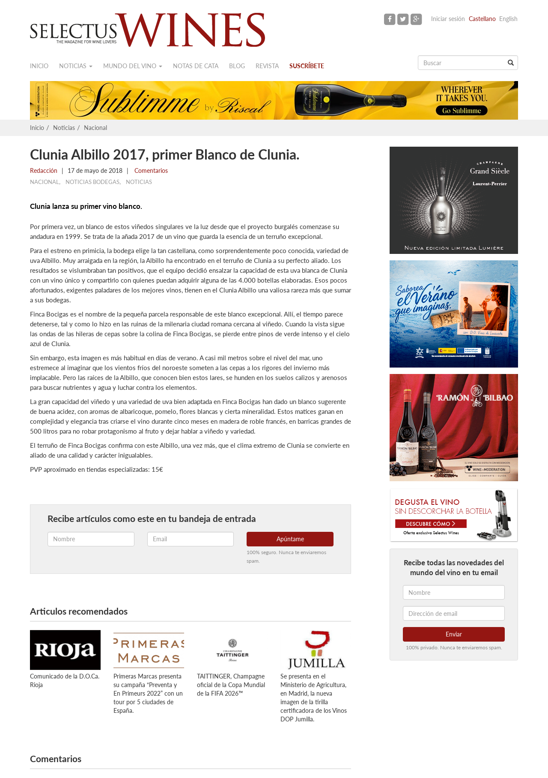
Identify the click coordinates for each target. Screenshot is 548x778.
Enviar (454, 634)
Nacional (95, 127)
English (508, 18)
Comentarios (150, 170)
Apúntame (290, 539)
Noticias (75, 65)
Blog (237, 65)
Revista (267, 65)
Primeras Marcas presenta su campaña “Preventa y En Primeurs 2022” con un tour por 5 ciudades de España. (148, 693)
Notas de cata (195, 65)
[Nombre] (454, 592)
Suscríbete (306, 65)
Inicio (39, 65)
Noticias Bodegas (92, 181)
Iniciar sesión (448, 18)
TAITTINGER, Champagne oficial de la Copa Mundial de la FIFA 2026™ (231, 684)
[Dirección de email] (454, 613)
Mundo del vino (132, 65)
